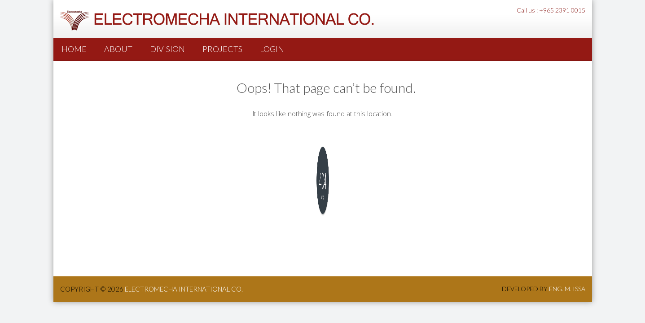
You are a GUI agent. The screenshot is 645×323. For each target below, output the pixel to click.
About (118, 49)
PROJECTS (222, 49)
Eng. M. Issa (567, 288)
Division (167, 49)
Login (272, 49)
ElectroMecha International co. (184, 289)
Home (74, 49)
